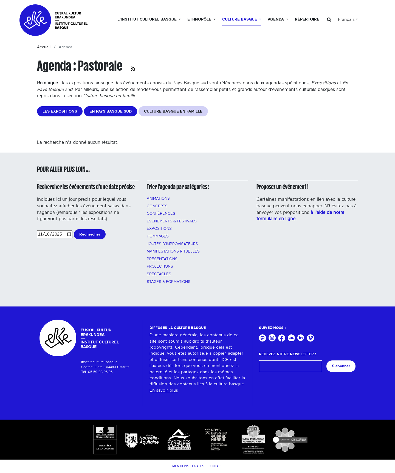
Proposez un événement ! (282, 187)
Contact (215, 466)
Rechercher (89, 234)
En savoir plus (163, 390)
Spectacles (159, 274)
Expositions (159, 229)
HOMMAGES (158, 236)
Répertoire (307, 19)
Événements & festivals (172, 221)
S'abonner (341, 366)
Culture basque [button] (240, 19)
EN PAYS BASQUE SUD (110, 111)
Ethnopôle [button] (199, 19)
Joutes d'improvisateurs (172, 244)
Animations (158, 198)
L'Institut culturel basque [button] (147, 19)
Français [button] (346, 19)
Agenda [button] (276, 19)
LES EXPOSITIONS (60, 111)
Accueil (43, 47)
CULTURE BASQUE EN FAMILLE (173, 111)
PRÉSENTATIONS (162, 259)
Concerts (157, 206)
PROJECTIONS (160, 266)
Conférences (161, 214)
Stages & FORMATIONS (168, 282)
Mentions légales (188, 466)
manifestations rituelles (173, 251)
